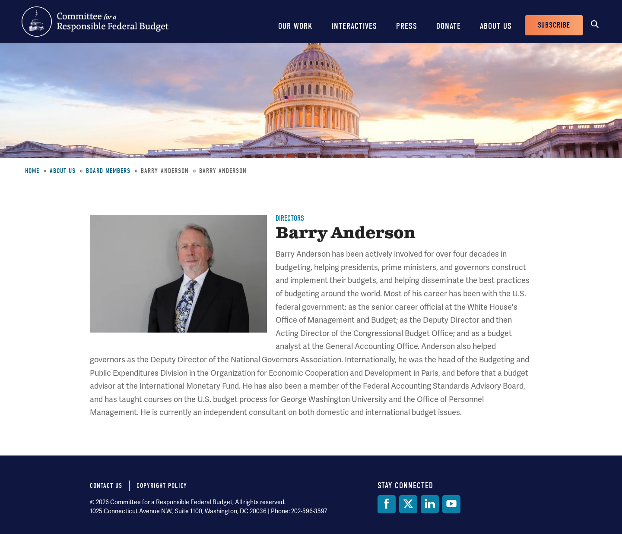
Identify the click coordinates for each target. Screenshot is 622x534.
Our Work (295, 26)
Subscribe (554, 25)
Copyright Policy (161, 486)
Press (406, 26)
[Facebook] (387, 504)
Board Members (108, 171)
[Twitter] (408, 504)
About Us (496, 26)
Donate (448, 26)
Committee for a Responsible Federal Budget (95, 21)
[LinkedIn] (430, 504)
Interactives (354, 26)
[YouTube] (451, 504)
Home (32, 171)
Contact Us (106, 486)
